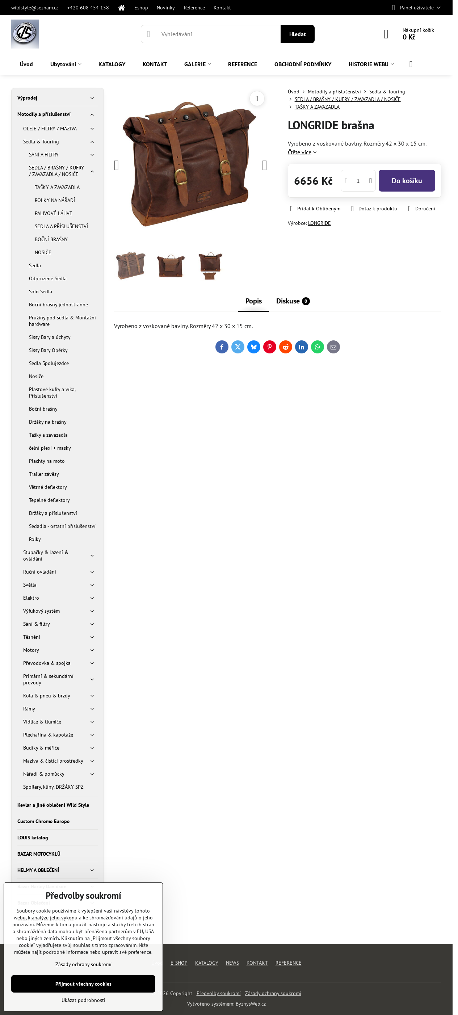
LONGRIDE (319, 223)
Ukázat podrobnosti (83, 1000)
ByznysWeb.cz (251, 1004)
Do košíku (407, 180)
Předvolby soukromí (219, 993)
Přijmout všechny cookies (83, 984)
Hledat (297, 34)
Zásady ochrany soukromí (273, 993)
